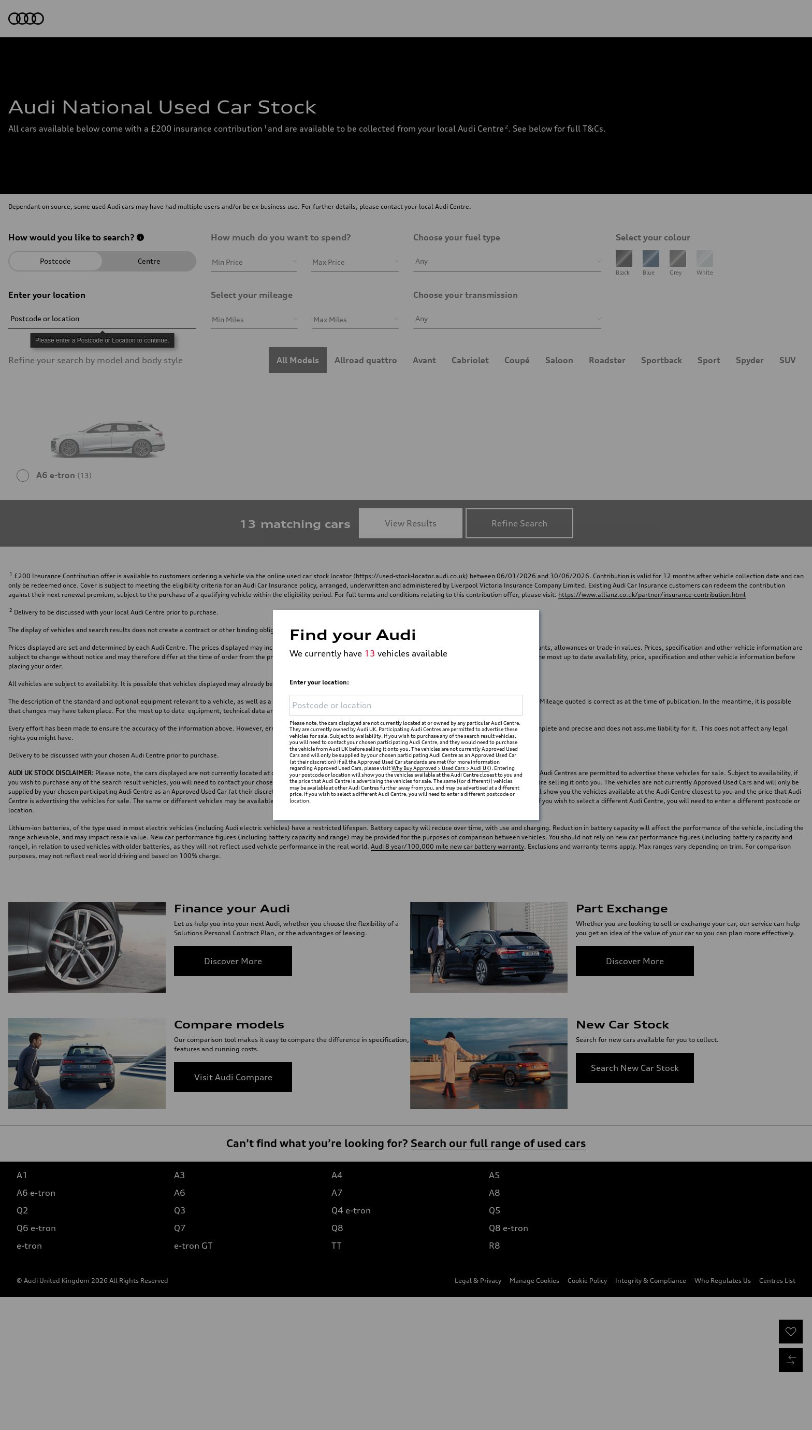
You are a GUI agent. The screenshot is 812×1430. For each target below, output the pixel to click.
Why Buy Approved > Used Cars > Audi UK (440, 768)
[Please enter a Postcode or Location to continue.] (406, 696)
